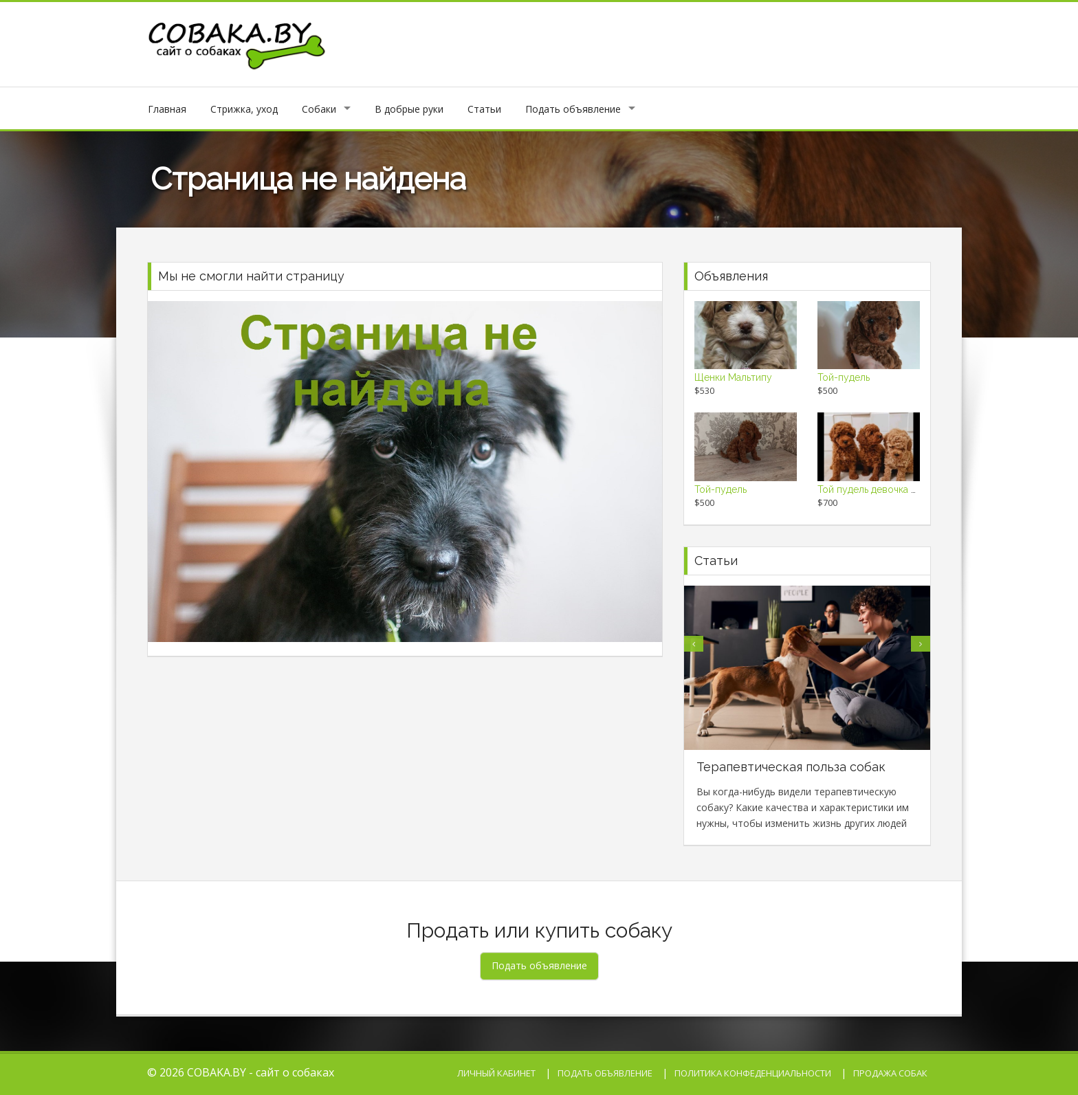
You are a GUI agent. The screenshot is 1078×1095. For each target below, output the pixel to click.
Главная (167, 108)
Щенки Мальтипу (733, 377)
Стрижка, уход (244, 108)
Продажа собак (890, 1073)
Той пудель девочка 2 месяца (884, 489)
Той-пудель (843, 377)
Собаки (319, 108)
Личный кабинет (496, 1073)
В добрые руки (409, 108)
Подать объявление (573, 108)
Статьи (484, 108)
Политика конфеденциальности (752, 1073)
